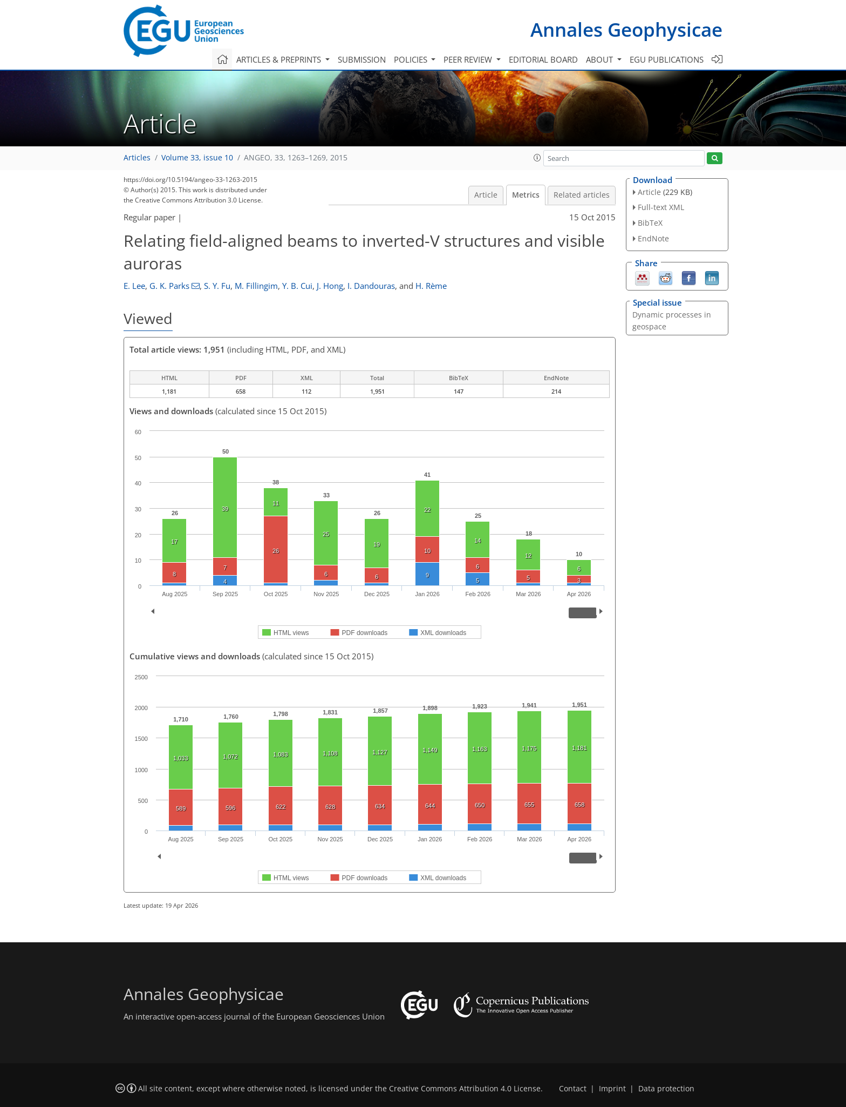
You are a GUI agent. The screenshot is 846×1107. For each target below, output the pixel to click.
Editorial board (543, 59)
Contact (572, 1089)
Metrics (526, 195)
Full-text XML (661, 207)
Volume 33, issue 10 (197, 158)
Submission (362, 59)
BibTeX (650, 223)
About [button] (600, 59)
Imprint (612, 1089)
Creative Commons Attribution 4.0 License (465, 1089)
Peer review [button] (469, 59)
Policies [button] (411, 59)
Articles (137, 158)
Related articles (582, 195)
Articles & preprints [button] (279, 59)
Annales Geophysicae (626, 29)
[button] (537, 158)
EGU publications (667, 59)
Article (485, 195)
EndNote (653, 238)
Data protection (666, 1089)
